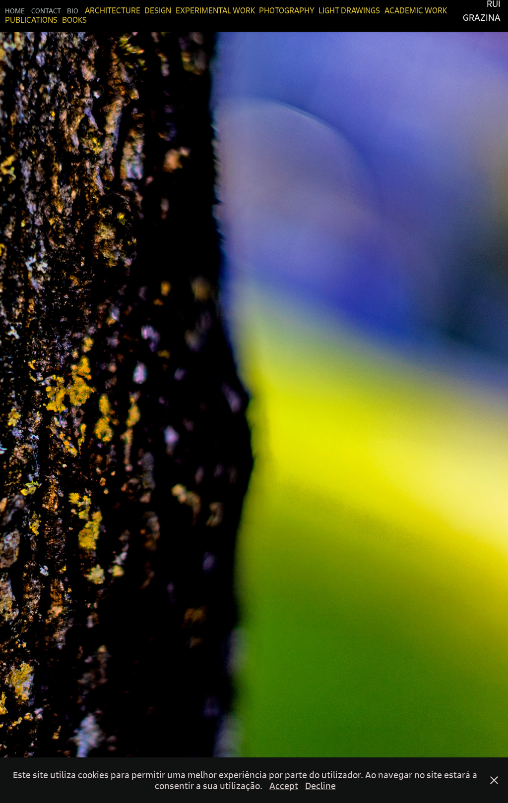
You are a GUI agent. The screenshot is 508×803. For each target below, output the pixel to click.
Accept (283, 786)
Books (74, 20)
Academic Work (415, 10)
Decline (320, 786)
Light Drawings (349, 10)
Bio (72, 10)
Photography (287, 10)
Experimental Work (215, 10)
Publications (31, 20)
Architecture (112, 10)
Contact (46, 10)
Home (15, 10)
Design (157, 10)
